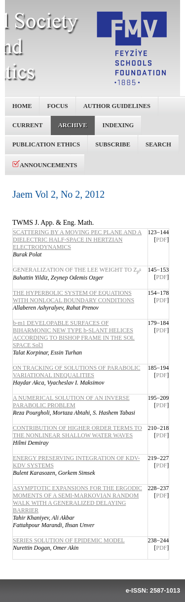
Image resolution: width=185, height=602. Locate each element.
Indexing (118, 125)
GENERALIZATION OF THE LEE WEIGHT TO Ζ (77, 269)
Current (27, 125)
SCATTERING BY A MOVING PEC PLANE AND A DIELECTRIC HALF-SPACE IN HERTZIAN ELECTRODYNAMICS (77, 239)
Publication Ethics (46, 144)
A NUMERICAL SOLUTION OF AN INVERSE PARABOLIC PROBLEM (71, 401)
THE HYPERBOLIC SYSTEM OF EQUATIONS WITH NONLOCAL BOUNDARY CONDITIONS (73, 296)
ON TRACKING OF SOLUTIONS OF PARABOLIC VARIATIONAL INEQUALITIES (76, 371)
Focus (57, 106)
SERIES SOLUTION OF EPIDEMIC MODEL (69, 540)
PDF (161, 239)
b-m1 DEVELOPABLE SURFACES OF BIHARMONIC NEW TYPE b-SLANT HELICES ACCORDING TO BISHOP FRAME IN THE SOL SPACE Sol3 (74, 334)
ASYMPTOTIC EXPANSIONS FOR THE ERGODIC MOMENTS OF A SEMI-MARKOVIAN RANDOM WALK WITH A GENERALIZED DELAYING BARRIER (77, 499)
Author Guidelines (116, 106)
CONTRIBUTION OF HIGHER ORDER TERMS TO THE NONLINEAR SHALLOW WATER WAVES (77, 432)
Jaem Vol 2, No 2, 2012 (58, 194)
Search (158, 144)
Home (22, 106)
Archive (72, 125)
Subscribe (112, 144)
